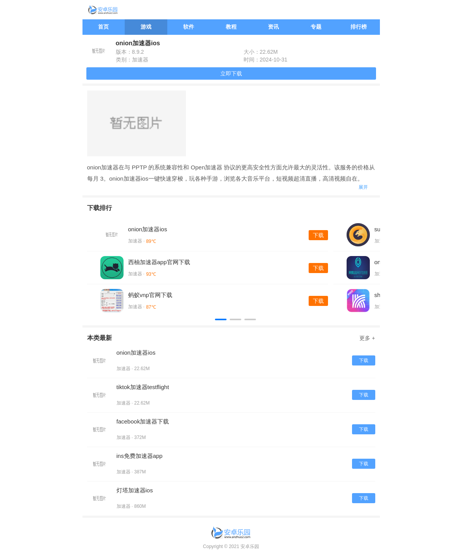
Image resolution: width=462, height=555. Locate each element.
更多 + (367, 338)
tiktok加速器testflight (143, 387)
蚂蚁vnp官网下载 (150, 295)
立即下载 (231, 73)
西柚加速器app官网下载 (159, 262)
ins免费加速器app (140, 456)
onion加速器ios (147, 229)
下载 (318, 235)
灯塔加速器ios (135, 490)
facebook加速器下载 (143, 421)
